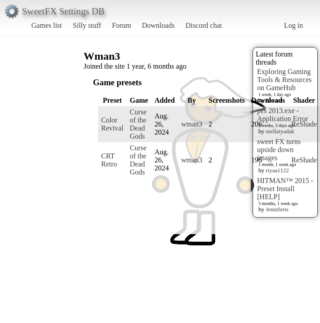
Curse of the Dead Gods (138, 124)
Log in (293, 25)
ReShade (304, 124)
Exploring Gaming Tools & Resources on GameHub (284, 80)
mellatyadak (280, 131)
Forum (121, 25)
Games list (46, 25)
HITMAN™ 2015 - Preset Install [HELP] (285, 189)
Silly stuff (87, 25)
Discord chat (204, 25)
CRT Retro (109, 160)
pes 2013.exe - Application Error (282, 114)
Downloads (158, 25)
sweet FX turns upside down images (279, 150)
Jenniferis (277, 209)
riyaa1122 (277, 170)
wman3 (191, 124)
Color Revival (112, 124)
